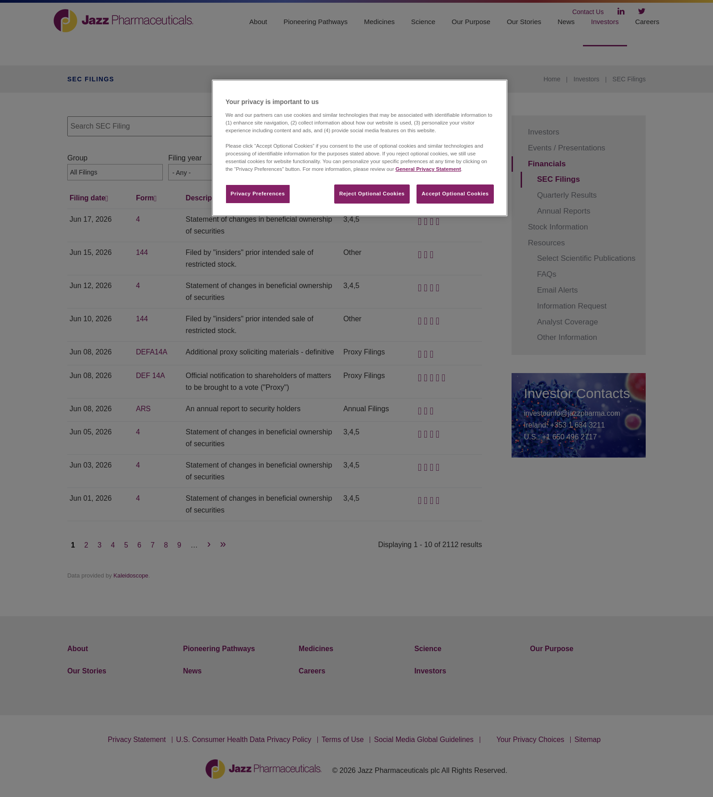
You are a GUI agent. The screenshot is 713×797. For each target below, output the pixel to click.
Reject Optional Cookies (372, 193)
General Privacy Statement (428, 169)
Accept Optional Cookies (455, 193)
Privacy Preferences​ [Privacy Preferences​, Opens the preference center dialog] (258, 193)
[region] (359, 148)
